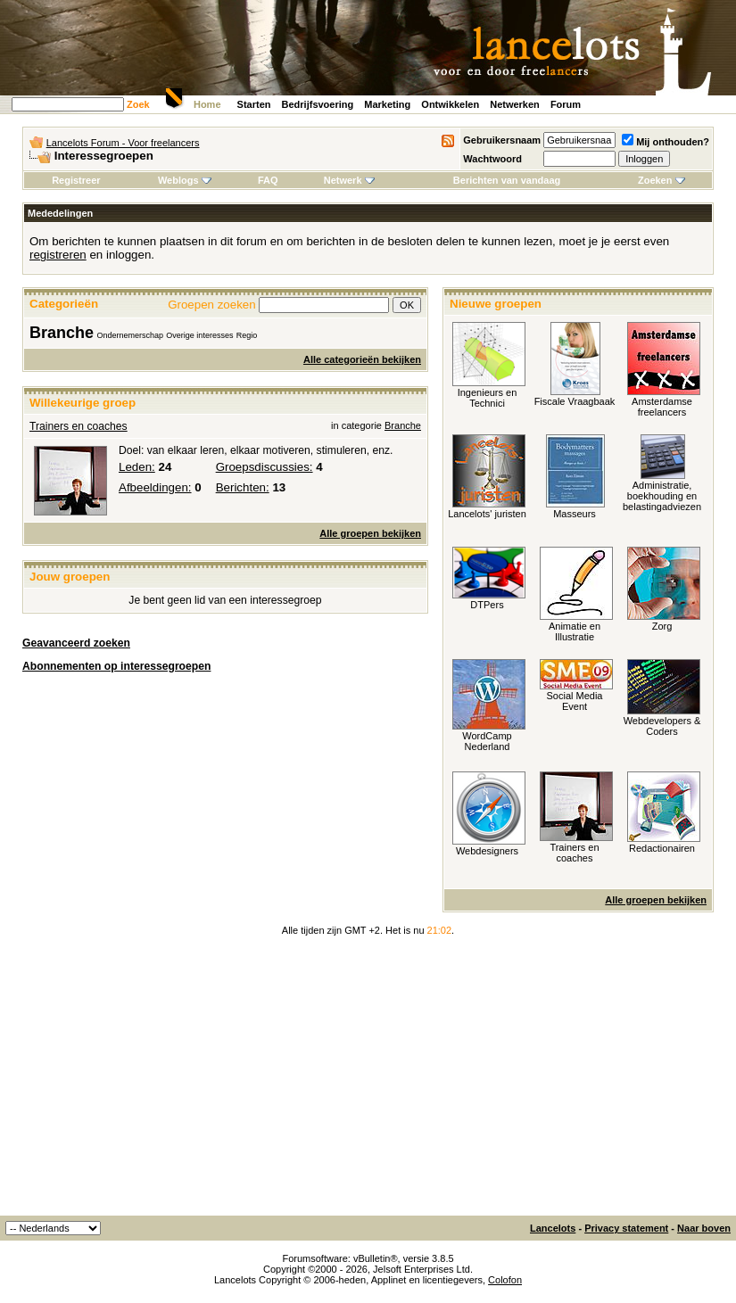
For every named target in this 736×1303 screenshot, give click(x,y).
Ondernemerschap (129, 335)
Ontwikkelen (450, 104)
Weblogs (184, 180)
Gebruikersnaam (502, 140)
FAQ (268, 180)
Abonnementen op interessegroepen (116, 666)
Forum (565, 104)
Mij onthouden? (665, 141)
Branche (61, 333)
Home (207, 104)
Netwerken (515, 104)
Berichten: (242, 487)
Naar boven (704, 1228)
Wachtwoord (492, 158)
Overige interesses (199, 335)
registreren (58, 254)
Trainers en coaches (78, 426)
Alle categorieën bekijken (362, 359)
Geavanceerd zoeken (76, 643)
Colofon (505, 1279)
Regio (247, 335)
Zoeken (661, 180)
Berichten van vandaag (506, 180)
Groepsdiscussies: (264, 467)
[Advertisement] (368, 1082)
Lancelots (552, 1228)
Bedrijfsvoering (318, 104)
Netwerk (349, 180)
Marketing (387, 104)
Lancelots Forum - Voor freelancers (123, 142)
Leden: (137, 467)
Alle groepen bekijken (370, 533)
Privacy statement (626, 1228)
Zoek (138, 104)
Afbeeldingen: (155, 487)
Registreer (76, 180)
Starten (254, 104)
